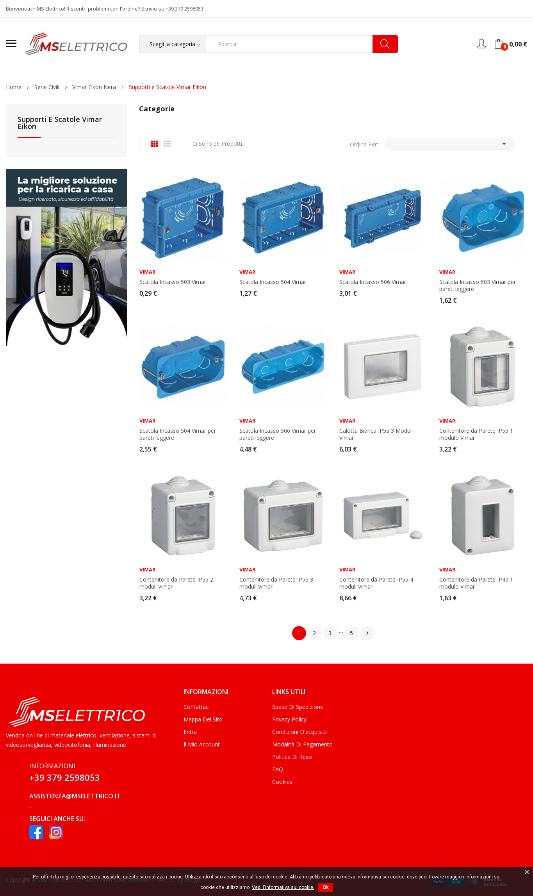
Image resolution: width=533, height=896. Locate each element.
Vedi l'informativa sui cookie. (283, 887)
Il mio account (202, 744)
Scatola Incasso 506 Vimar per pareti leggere (277, 434)
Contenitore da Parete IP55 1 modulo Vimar (476, 434)
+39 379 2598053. (185, 8)
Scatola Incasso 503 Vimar (172, 282)
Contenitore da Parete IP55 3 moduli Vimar (276, 583)
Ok (325, 887)
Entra (190, 731)
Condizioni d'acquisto (299, 731)
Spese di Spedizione (297, 706)
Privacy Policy (289, 719)
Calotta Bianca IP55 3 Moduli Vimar (376, 434)
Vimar (147, 272)
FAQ (277, 769)
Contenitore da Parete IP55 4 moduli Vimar (376, 583)
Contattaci (197, 706)
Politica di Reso (292, 756)
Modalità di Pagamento (302, 744)
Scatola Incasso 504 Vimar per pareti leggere (177, 434)
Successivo (367, 633)
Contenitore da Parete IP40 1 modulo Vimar (476, 583)
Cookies (282, 781)
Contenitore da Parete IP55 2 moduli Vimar (176, 583)
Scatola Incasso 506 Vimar (372, 282)
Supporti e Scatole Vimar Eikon (60, 123)
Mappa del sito (203, 719)
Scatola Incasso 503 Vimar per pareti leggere (477, 285)
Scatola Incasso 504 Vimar (272, 282)
